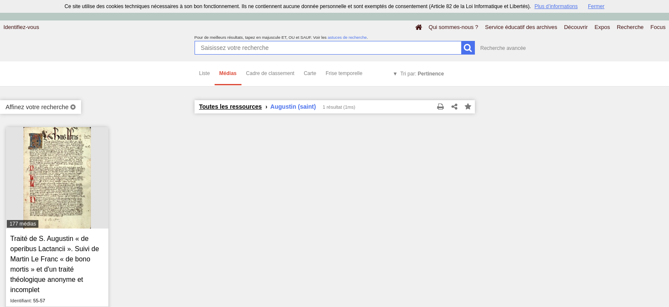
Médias (228, 73)
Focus (658, 27)
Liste (204, 73)
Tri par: (422, 74)
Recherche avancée (503, 48)
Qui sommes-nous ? (453, 27)
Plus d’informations (556, 6)
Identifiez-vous (21, 27)
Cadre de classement (270, 73)
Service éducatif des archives (521, 27)
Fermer (596, 6)
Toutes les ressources (230, 106)
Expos (602, 27)
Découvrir (576, 27)
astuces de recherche (347, 37)
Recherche (630, 27)
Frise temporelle (344, 73)
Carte (310, 73)
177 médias (22, 224)
